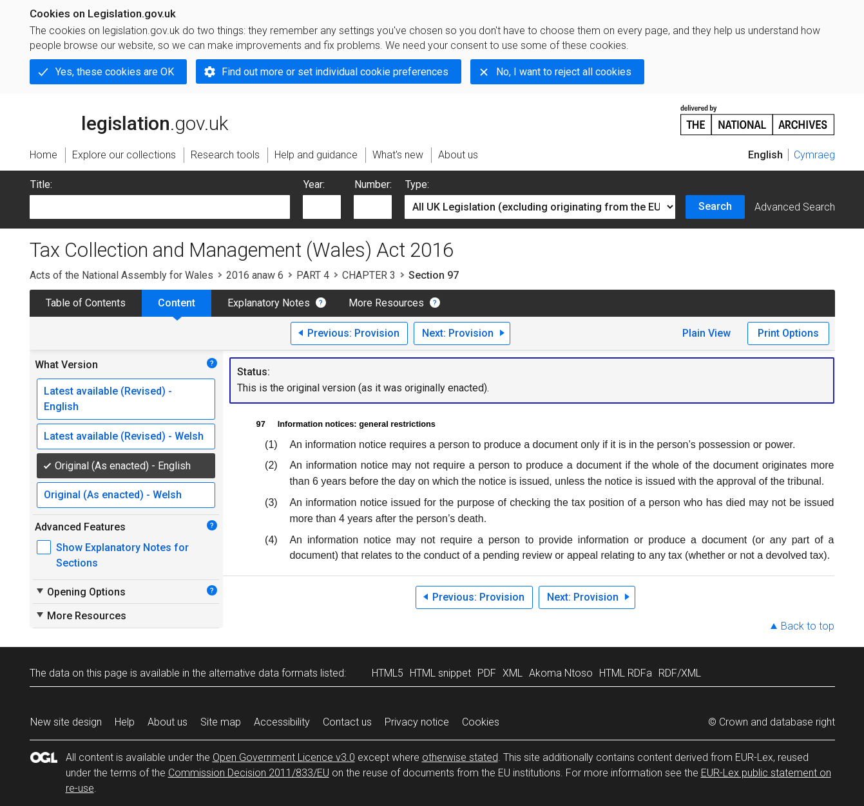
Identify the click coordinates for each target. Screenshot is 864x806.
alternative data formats (263, 673)
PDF (486, 673)
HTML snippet (440, 673)
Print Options (788, 333)
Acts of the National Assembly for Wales (121, 275)
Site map (220, 722)
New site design (66, 722)
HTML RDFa (625, 673)
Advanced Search (794, 207)
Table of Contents (86, 303)
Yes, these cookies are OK (114, 72)
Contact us (347, 722)
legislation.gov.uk (129, 119)
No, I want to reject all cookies (563, 72)
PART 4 (312, 275)
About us (167, 722)
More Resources (386, 303)
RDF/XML (679, 673)
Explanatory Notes (268, 303)
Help (125, 722)
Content (176, 303)
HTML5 (387, 673)
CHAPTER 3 (369, 275)
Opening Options (80, 591)
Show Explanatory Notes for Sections (122, 555)
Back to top (807, 626)
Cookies (480, 722)
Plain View (706, 333)
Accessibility (282, 722)
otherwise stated (460, 757)
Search (715, 206)
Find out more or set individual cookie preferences (335, 72)
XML (513, 673)
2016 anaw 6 (254, 275)
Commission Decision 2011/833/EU (248, 773)
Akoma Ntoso (561, 673)
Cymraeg (814, 155)
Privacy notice (417, 722)
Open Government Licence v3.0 (284, 757)
